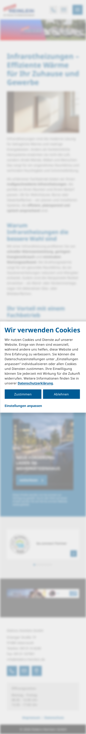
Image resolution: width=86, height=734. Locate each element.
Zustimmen (23, 394)
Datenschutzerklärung (35, 383)
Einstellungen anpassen (23, 405)
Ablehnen (61, 394)
